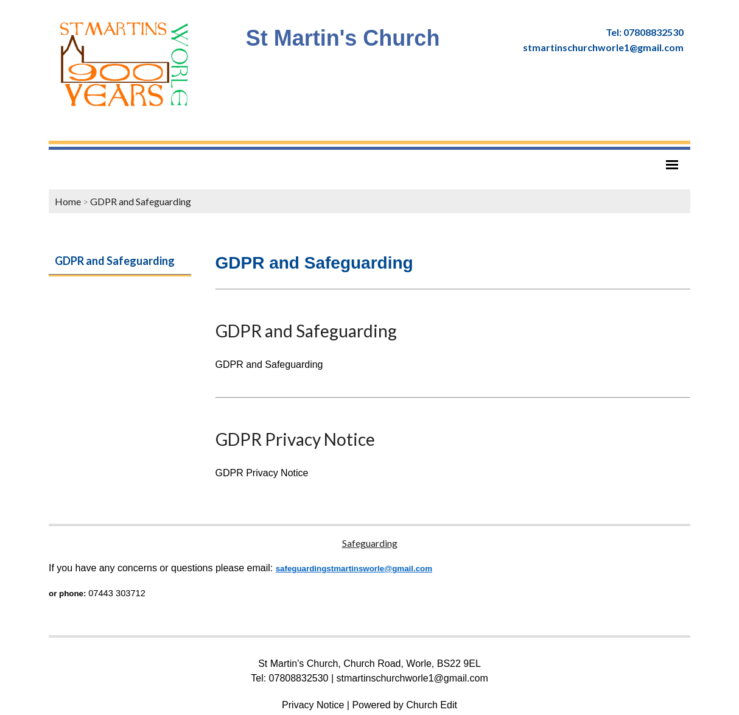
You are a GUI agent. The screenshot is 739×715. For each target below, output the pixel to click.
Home (68, 201)
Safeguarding (370, 543)
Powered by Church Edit (404, 705)
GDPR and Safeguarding (140, 201)
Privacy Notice (313, 705)
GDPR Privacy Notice (295, 439)
